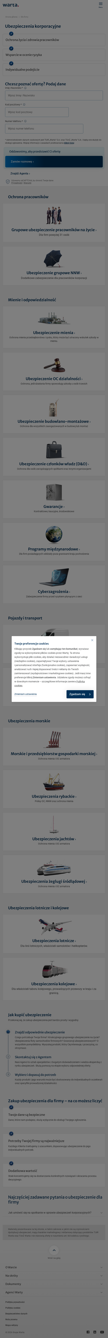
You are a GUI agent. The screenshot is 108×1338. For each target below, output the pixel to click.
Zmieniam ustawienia (25, 694)
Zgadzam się (79, 694)
